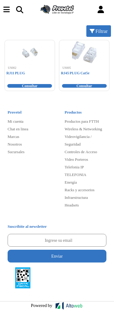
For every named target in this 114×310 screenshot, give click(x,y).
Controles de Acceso (81, 151)
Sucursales (16, 151)
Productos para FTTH (82, 121)
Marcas (13, 136)
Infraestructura (76, 197)
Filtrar (99, 31)
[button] (101, 9)
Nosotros (15, 144)
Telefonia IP (74, 166)
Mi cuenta (15, 121)
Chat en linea (18, 128)
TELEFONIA (76, 174)
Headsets (72, 205)
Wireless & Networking (83, 128)
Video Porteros (76, 159)
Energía (71, 182)
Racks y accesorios (80, 189)
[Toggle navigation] (19, 9)
